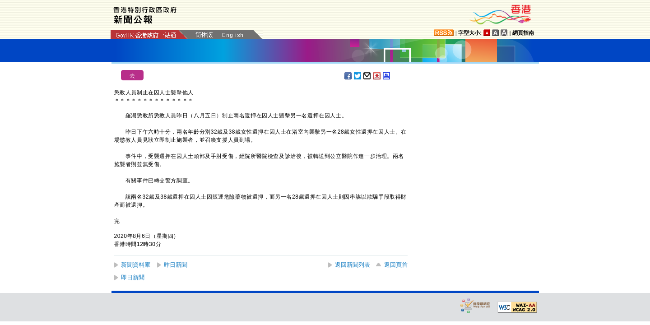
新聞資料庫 (135, 264)
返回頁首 (396, 264)
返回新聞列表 (352, 264)
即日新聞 (132, 277)
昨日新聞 (175, 264)
